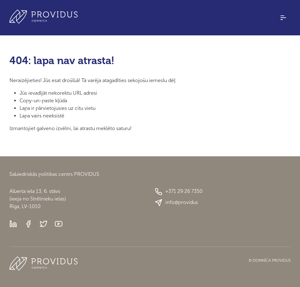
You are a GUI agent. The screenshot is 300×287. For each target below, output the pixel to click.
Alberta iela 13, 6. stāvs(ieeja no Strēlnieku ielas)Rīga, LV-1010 (37, 198)
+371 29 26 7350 (179, 191)
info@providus (176, 202)
